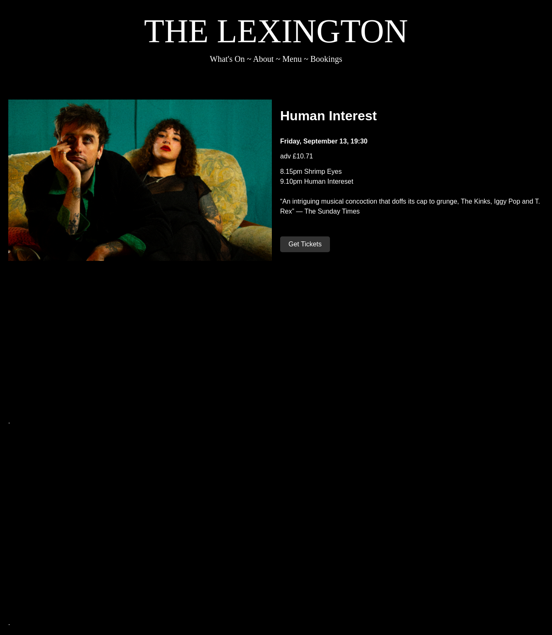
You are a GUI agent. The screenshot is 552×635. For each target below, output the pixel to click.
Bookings (326, 58)
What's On (227, 58)
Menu (292, 58)
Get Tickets (305, 244)
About (263, 58)
